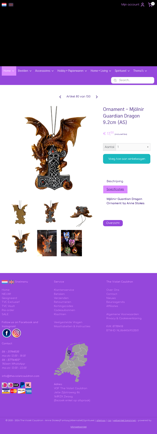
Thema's (140, 70)
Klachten (60, 314)
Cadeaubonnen (64, 310)
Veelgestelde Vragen (68, 322)
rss (109, 420)
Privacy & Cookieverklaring (124, 318)
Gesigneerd (9, 298)
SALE (5, 314)
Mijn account (133, 4)
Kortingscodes (63, 306)
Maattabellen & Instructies (72, 326)
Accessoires (44, 70)
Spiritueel (122, 70)
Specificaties (115, 189)
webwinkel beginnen (124, 420)
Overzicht (113, 223)
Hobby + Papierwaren (72, 70)
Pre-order (8, 310)
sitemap (101, 420)
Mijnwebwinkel (79, 427)
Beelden (25, 70)
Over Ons (112, 290)
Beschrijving (115, 181)
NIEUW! (6, 294)
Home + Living (101, 70)
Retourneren (62, 302)
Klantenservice (64, 290)
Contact (111, 294)
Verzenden (61, 298)
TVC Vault (8, 306)
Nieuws (111, 298)
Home (9, 70)
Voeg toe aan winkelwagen (126, 158)
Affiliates (112, 306)
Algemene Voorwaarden (122, 314)
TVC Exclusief (11, 302)
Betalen (59, 294)
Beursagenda (115, 302)
